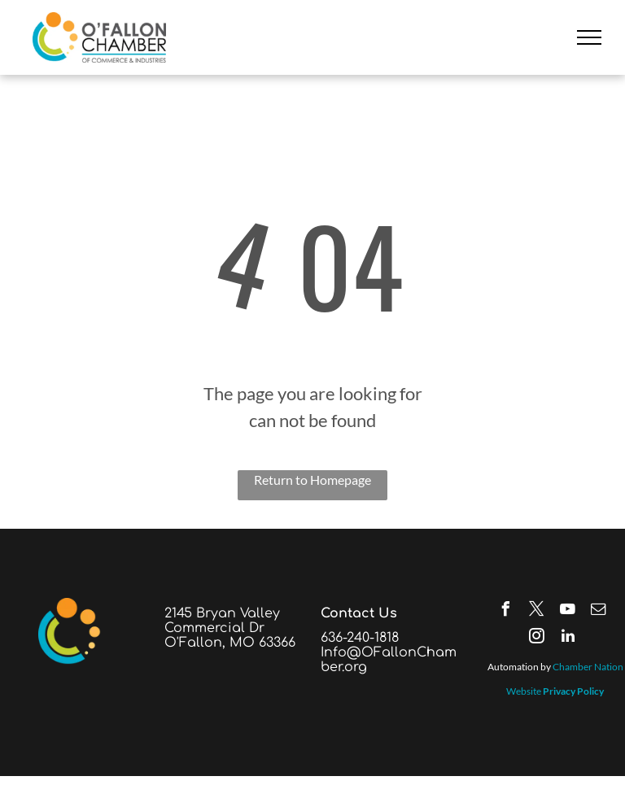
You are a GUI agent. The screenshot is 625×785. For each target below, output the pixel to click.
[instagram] (537, 638)
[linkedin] (568, 638)
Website (523, 691)
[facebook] (506, 611)
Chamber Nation (588, 667)
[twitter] (537, 611)
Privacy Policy (573, 691)
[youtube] (568, 611)
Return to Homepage (312, 479)
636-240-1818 (360, 637)
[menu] (589, 37)
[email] (599, 611)
